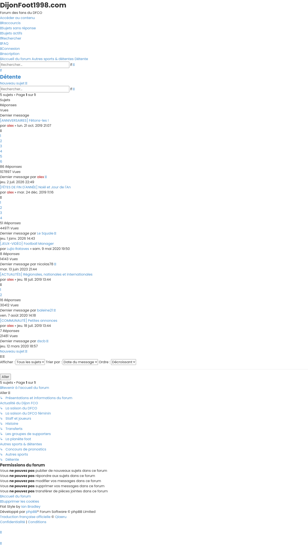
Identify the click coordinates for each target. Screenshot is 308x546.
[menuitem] (18, 28)
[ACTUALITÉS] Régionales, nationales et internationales (46, 274)
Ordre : (117, 362)
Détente (10, 76)
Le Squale (45, 233)
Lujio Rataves (18, 248)
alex (10, 125)
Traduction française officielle (25, 516)
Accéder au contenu (17, 17)
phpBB (31, 511)
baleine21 (45, 310)
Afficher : (22, 362)
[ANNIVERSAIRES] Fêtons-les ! (24, 120)
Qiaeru (61, 516)
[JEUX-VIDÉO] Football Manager (27, 243)
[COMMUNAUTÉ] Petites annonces (28, 320)
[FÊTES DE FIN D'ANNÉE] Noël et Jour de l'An (35, 187)
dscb (41, 341)
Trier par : (72, 362)
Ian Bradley (30, 506)
